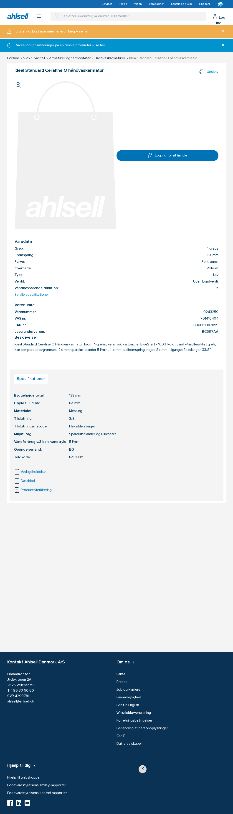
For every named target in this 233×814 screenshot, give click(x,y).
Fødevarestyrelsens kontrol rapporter (37, 793)
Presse (121, 682)
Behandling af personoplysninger (142, 728)
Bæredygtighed (128, 697)
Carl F (120, 736)
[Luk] (221, 31)
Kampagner (156, 4)
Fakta (120, 674)
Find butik (205, 4)
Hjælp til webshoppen (24, 777)
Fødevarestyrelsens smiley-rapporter (36, 785)
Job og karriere (128, 689)
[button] (143, 769)
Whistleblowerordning (133, 713)
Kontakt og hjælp (181, 4)
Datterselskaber (129, 743)
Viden (138, 4)
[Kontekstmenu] (220, 4)
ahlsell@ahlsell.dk (20, 701)
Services (107, 4)
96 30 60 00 (23, 690)
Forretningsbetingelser (134, 720)
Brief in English (127, 705)
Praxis (123, 4)
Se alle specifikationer (32, 294)
